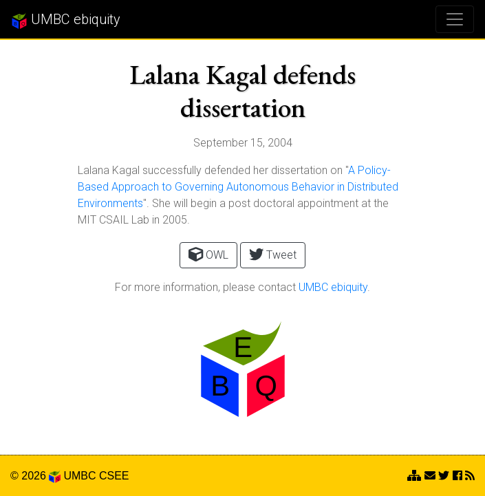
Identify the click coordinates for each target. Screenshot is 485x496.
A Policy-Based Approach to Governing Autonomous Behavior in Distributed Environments (238, 187)
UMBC (79, 476)
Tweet (273, 254)
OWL (208, 254)
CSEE (114, 476)
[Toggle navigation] (454, 19)
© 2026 (35, 476)
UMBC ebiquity (65, 20)
